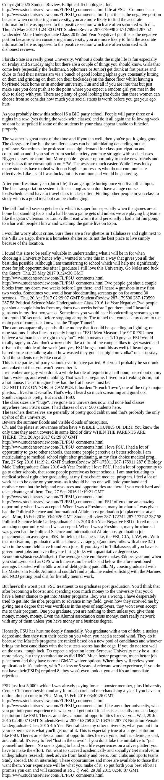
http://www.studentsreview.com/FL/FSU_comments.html (82, 390)
